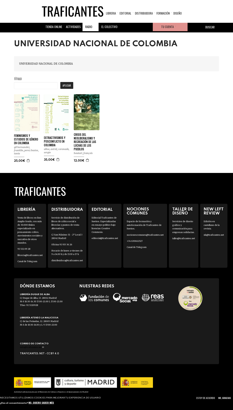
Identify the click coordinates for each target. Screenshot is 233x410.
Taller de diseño (182, 211)
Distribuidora (144, 13)
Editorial (125, 13)
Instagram (140, 27)
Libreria (111, 13)
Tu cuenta (167, 27)
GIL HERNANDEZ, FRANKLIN (22, 149)
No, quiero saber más (41, 402)
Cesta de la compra (181, 27)
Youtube (148, 27)
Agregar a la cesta (28, 160)
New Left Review (214, 211)
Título (18, 79)
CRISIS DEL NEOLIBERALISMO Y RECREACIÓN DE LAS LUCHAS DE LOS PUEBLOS (85, 142)
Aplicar (67, 85)
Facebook (123, 27)
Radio (88, 27)
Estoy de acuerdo (205, 398)
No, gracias (224, 398)
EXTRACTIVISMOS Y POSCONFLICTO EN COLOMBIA (54, 141)
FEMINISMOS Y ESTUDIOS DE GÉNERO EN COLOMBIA (26, 139)
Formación (163, 13)
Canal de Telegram (27, 261)
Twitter (132, 27)
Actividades (73, 27)
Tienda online (53, 27)
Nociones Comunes (138, 211)
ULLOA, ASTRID (50, 149)
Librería (26, 210)
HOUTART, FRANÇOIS (83, 153)
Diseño (177, 13)
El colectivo (109, 27)
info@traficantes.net (32, 347)
